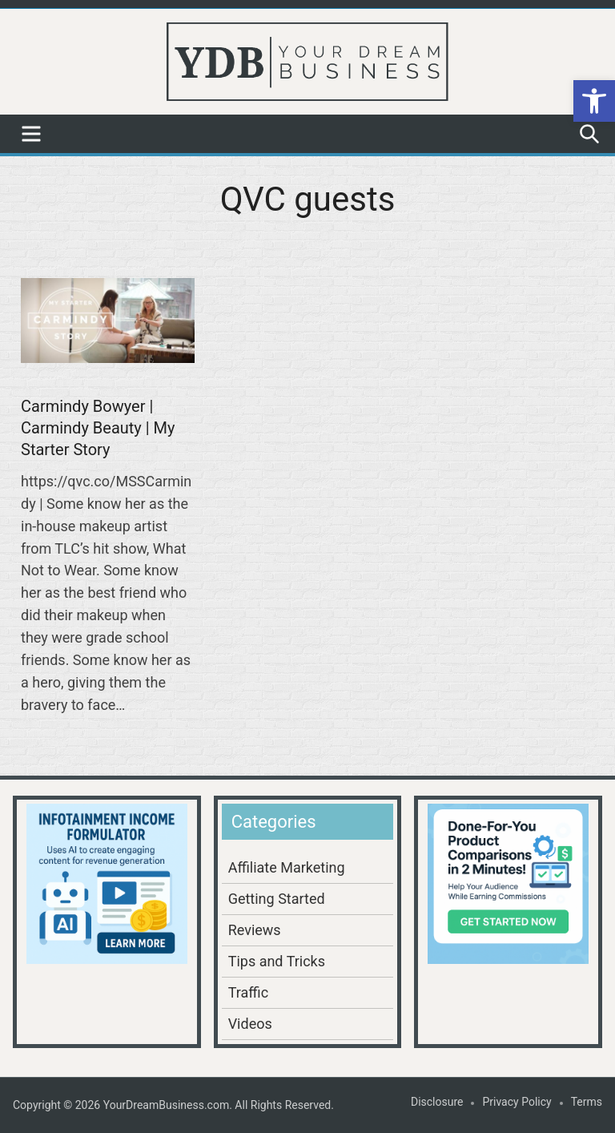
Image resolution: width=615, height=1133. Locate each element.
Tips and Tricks (276, 961)
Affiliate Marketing (286, 867)
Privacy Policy (516, 1101)
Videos (250, 1023)
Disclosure (437, 1101)
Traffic (248, 992)
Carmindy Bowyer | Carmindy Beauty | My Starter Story (98, 428)
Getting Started (276, 898)
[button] (594, 101)
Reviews (254, 929)
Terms (586, 1101)
